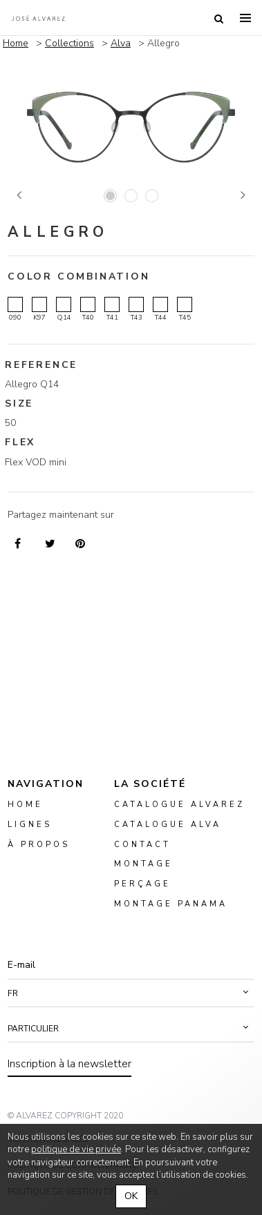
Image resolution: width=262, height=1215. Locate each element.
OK (131, 1196)
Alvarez (38, 18)
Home (15, 43)
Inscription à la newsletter (69, 1063)
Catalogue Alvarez (179, 804)
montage (143, 864)
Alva (121, 43)
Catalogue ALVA (167, 824)
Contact (142, 844)
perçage (142, 884)
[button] (131, 993)
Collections (69, 43)
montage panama (170, 904)
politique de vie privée (76, 1149)
